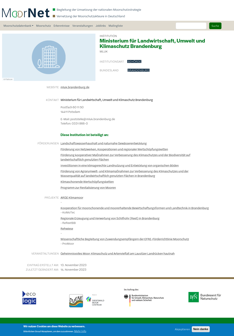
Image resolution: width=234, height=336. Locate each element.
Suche (215, 26)
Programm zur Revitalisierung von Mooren (88, 187)
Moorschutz (43, 26)
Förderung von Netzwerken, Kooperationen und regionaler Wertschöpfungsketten (114, 149)
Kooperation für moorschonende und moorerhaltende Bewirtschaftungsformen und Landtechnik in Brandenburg (135, 208)
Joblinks (101, 26)
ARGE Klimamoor (72, 197)
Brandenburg (138, 70)
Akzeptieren (182, 330)
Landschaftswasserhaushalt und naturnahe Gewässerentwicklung (104, 143)
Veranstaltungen (82, 26)
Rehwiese (67, 228)
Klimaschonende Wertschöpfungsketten (87, 181)
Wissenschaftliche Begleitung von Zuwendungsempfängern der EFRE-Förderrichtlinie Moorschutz (125, 239)
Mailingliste (116, 26)
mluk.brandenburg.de (75, 87)
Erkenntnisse (62, 26)
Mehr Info (80, 332)
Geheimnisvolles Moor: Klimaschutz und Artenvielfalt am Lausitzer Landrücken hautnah (118, 253)
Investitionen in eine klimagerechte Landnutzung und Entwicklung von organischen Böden (120, 165)
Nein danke (200, 330)
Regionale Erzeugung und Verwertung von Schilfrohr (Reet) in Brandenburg (110, 218)
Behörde (134, 61)
